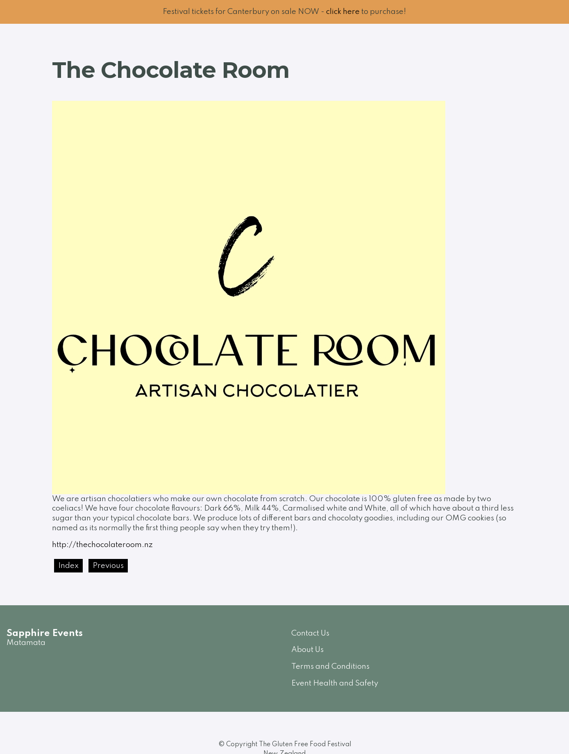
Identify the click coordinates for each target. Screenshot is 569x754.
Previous (108, 566)
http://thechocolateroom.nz (102, 545)
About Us (307, 650)
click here (343, 12)
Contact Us (310, 633)
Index (68, 566)
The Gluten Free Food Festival (305, 744)
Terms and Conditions (330, 666)
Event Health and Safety (334, 683)
